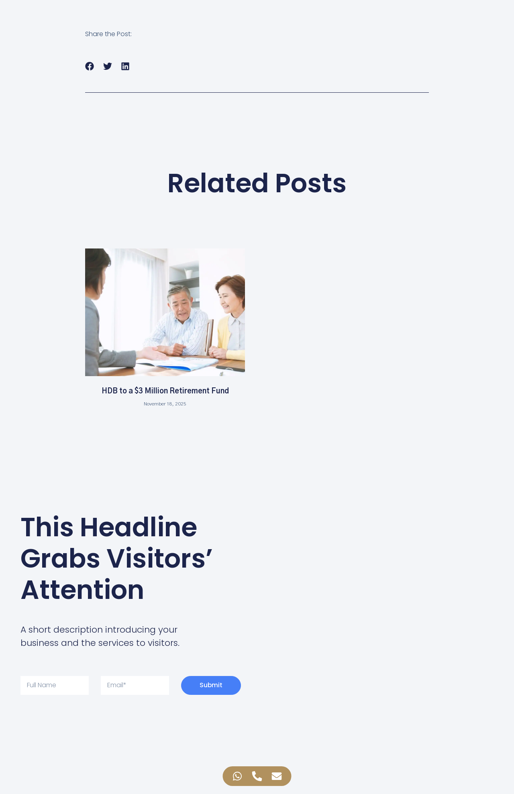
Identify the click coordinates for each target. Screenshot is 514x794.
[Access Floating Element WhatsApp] (237, 776)
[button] (89, 66)
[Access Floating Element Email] (277, 776)
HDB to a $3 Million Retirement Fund (165, 391)
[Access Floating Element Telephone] (257, 776)
